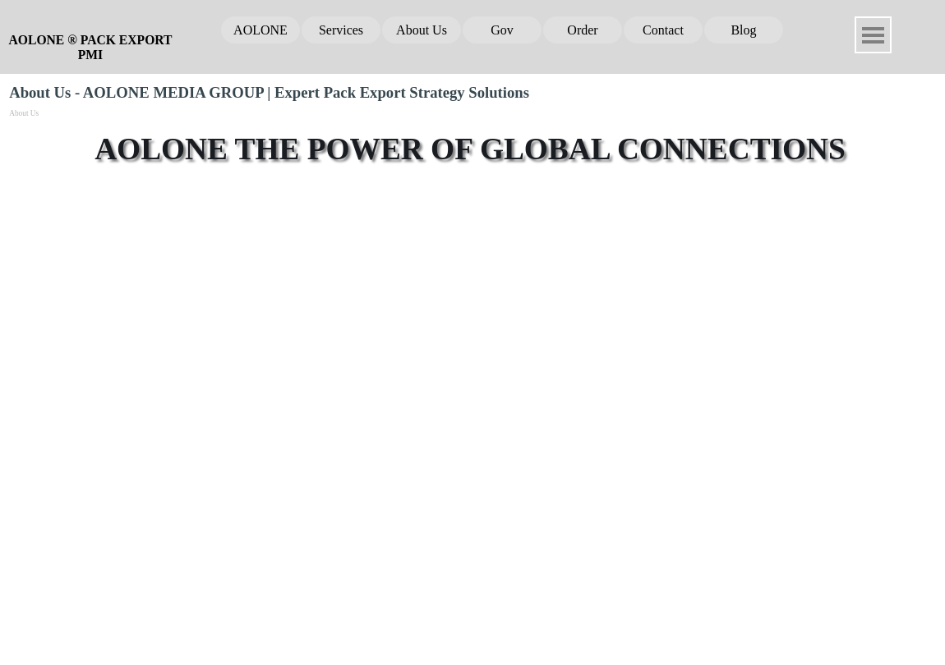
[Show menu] (873, 35)
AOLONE (260, 30)
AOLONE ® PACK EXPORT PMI (92, 47)
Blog (743, 30)
